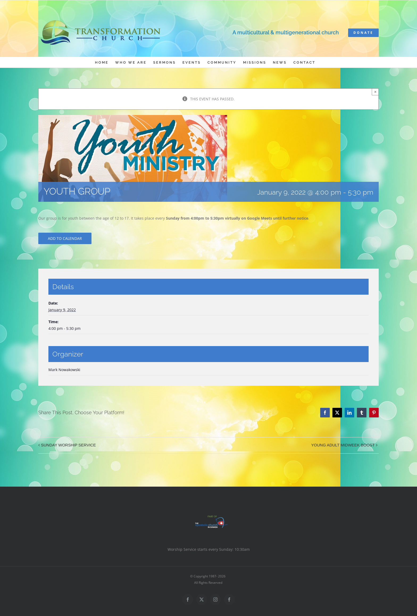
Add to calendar (65, 238)
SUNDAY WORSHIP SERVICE (68, 445)
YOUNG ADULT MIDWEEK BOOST (343, 445)
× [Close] (375, 91)
